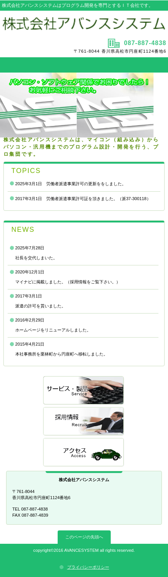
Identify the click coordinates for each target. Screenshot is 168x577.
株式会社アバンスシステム (84, 23)
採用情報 (84, 421)
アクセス (84, 452)
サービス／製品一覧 (84, 391)
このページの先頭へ (84, 537)
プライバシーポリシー (88, 567)
